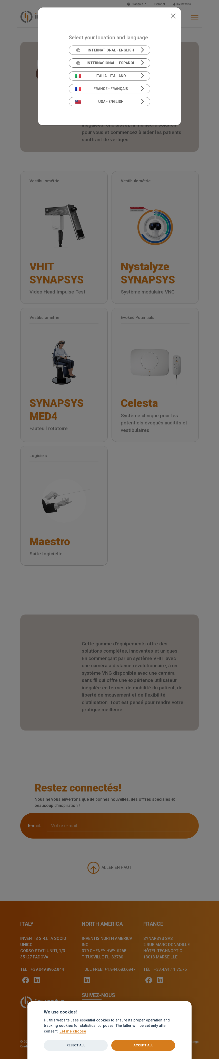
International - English (104, 50)
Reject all (75, 1045)
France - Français (101, 89)
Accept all (143, 1045)
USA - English (99, 102)
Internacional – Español (105, 63)
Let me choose (72, 1031)
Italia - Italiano (100, 76)
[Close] (173, 15)
